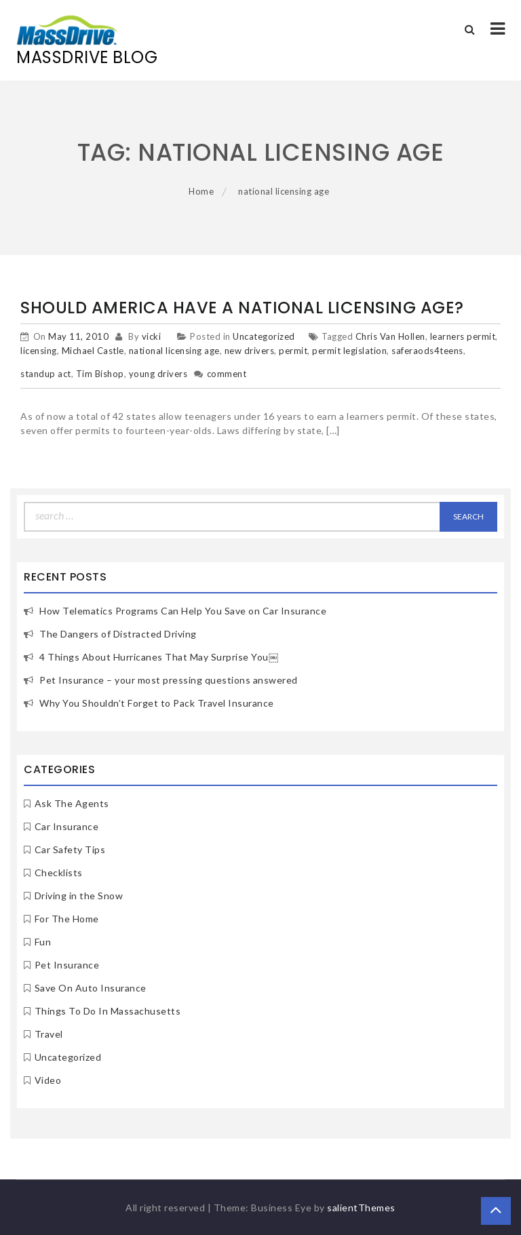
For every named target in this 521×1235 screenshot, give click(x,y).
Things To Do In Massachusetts (108, 1011)
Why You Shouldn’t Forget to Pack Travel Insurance (156, 703)
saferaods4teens (427, 350)
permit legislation (349, 350)
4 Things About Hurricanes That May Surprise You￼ (158, 657)
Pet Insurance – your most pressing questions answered (168, 680)
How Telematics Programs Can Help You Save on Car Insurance (182, 610)
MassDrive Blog (86, 57)
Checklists (59, 872)
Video (48, 1080)
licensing (38, 350)
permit (293, 350)
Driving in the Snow (79, 895)
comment (227, 373)
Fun (43, 941)
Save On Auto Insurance (91, 988)
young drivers (158, 373)
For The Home (67, 918)
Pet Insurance (67, 965)
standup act (45, 373)
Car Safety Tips (70, 849)
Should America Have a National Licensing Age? (242, 307)
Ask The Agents (72, 803)
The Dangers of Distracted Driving (118, 634)
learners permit (463, 336)
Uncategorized (264, 336)
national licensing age (174, 350)
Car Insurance (67, 826)
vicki (151, 336)
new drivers (250, 350)
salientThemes (361, 1207)
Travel (49, 1034)
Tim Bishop (100, 373)
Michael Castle (93, 350)
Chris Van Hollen (390, 336)
